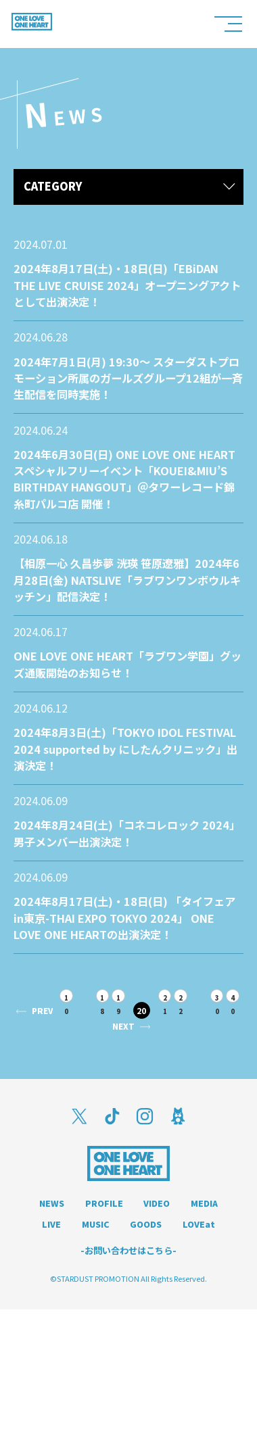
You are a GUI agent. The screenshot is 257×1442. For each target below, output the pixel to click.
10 (80, 1086)
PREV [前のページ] (50, 1100)
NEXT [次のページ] (142, 1134)
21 (191, 1086)
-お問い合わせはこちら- (128, 1382)
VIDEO (188, 1313)
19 (140, 1086)
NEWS (68, 1313)
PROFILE (128, 1313)
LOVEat (129, 1355)
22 (210, 1086)
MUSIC (147, 1334)
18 (120, 1086)
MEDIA (47, 1334)
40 (110, 1123)
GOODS (206, 1334)
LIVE (96, 1334)
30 (91, 1123)
